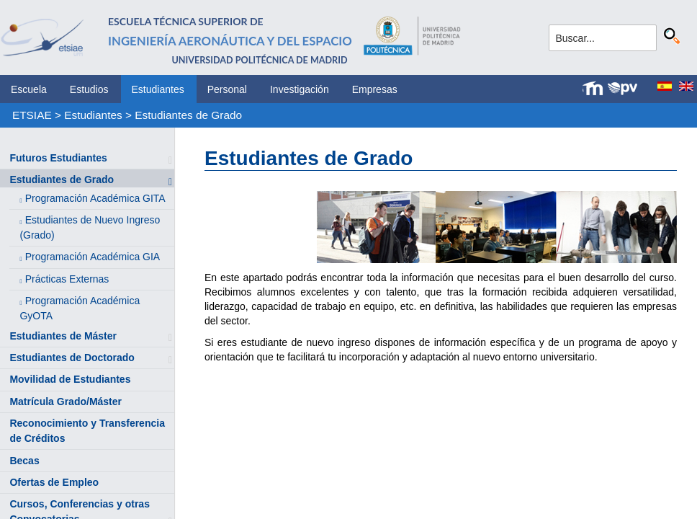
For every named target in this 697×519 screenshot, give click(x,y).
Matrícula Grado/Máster (65, 401)
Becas (24, 460)
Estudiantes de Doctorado (71, 357)
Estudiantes (158, 89)
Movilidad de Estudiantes (69, 379)
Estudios (89, 89)
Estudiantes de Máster (63, 336)
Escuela (29, 89)
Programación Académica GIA (93, 256)
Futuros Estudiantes (58, 158)
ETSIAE (32, 115)
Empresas (374, 89)
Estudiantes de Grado (188, 115)
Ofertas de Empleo (54, 482)
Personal (227, 89)
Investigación (299, 89)
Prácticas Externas (67, 279)
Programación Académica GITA (95, 198)
